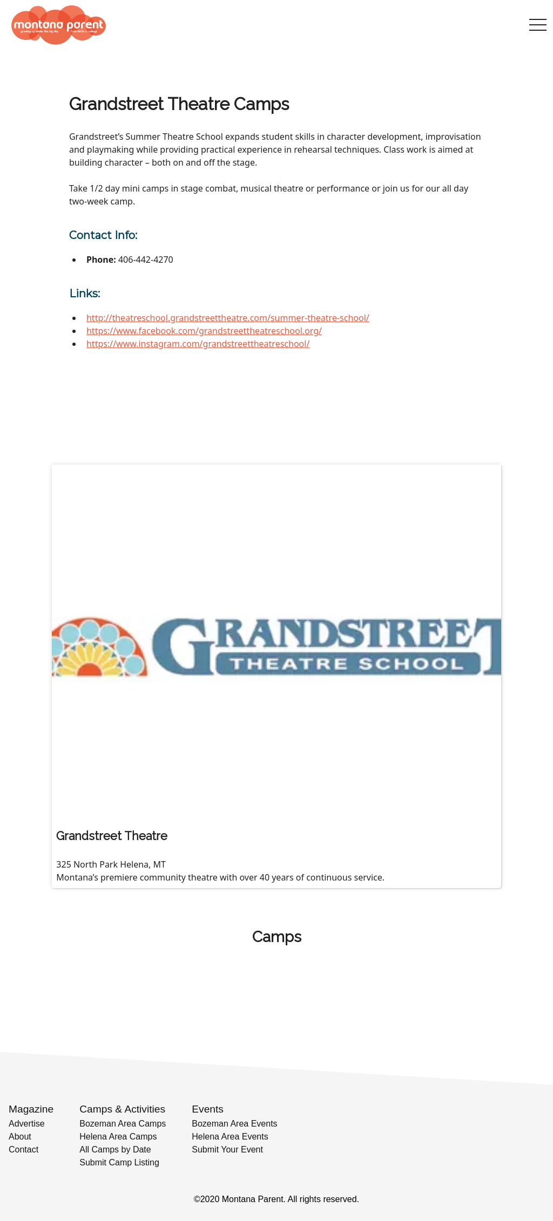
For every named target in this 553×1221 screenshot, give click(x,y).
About (20, 1136)
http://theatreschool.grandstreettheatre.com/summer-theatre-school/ (227, 318)
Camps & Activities (122, 1109)
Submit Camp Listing (119, 1162)
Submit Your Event (227, 1149)
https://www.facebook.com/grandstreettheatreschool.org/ (204, 331)
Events (208, 1109)
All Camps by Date (115, 1149)
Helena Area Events (230, 1136)
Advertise (27, 1123)
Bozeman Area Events (234, 1123)
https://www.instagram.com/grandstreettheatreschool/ (197, 344)
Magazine (31, 1109)
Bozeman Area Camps (122, 1123)
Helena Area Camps (118, 1136)
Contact (23, 1149)
